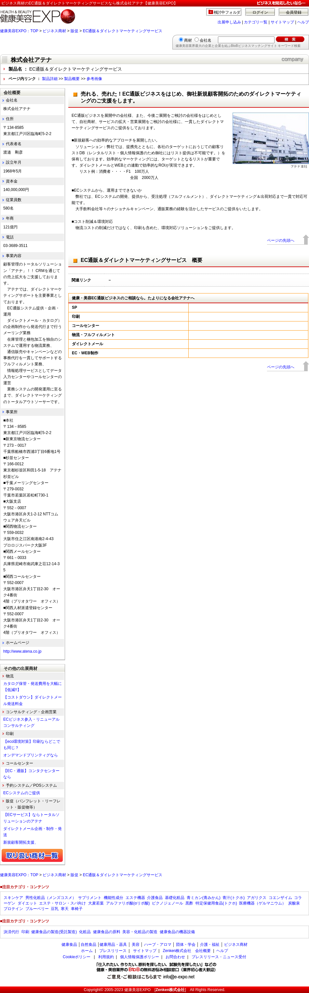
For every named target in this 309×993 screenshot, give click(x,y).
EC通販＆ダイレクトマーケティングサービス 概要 (141, 260)
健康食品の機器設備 (177, 932)
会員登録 (294, 12)
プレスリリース (113, 950)
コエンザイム (280, 897)
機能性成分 (113, 897)
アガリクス (256, 897)
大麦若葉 (96, 903)
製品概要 (72, 78)
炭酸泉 (294, 903)
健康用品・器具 (113, 944)
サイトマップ (282, 22)
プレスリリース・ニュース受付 (219, 957)
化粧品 (85, 932)
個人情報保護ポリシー (139, 957)
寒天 (65, 908)
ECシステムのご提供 (21, 793)
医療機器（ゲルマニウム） (262, 903)
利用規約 (106, 957)
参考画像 (94, 78)
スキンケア (13, 897)
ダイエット (27, 903)
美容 (136, 944)
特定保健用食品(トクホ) (216, 903)
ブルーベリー (37, 908)
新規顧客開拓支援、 (20, 842)
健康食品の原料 (106, 932)
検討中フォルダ (227, 12)
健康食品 (69, 944)
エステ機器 (135, 897)
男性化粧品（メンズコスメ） (50, 897)
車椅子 (77, 908)
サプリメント (89, 897)
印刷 (25, 932)
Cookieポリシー (76, 957)
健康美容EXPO (137, 989)
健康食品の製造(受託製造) (54, 932)
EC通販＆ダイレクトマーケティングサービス (123, 31)
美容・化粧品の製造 (139, 932)
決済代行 (11, 932)
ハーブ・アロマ (157, 944)
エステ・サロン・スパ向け (62, 903)
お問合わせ (175, 957)
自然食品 (88, 944)
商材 (188, 40)
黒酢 (189, 903)
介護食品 (155, 897)
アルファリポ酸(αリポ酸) (128, 903)
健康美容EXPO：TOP (19, 31)
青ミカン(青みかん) (204, 897)
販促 (74, 31)
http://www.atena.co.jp (22, 651)
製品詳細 (50, 78)
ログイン (260, 12)
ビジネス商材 (54, 31)
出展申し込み (229, 22)
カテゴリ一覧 (255, 22)
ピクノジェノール (167, 903)
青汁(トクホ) (233, 897)
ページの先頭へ (280, 240)
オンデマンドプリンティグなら (30, 755)
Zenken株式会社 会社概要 (187, 950)
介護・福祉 (210, 944)
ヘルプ (303, 22)
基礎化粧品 (174, 897)
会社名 (205, 40)
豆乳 (55, 908)
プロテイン (13, 908)
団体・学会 (185, 944)
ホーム (87, 950)
